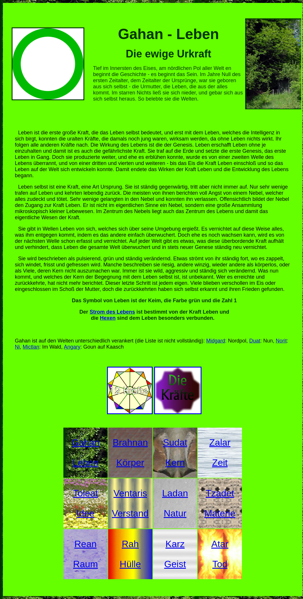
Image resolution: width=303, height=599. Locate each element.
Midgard (215, 341)
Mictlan (31, 347)
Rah (130, 544)
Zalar (220, 442)
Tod (219, 564)
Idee (85, 513)
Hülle (130, 564)
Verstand (130, 513)
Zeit (219, 462)
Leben (86, 462)
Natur (175, 513)
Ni (17, 347)
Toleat (85, 493)
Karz (175, 544)
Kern (175, 462)
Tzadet (220, 493)
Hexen (107, 318)
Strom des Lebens (112, 312)
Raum (85, 564)
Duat (254, 341)
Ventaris (130, 493)
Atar (220, 544)
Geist (175, 564)
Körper (130, 462)
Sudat (175, 442)
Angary (72, 347)
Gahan (85, 442)
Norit (281, 341)
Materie (220, 513)
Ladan (175, 493)
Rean (85, 544)
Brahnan (130, 442)
